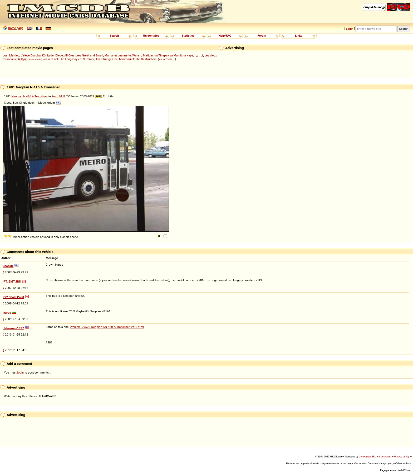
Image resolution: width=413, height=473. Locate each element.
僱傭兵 (21, 59)
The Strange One (107, 59)
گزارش (199, 55)
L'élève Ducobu (31, 55)
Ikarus (7, 312)
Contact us (385, 456)
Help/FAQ (225, 35)
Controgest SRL (367, 456)
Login (349, 29)
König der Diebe (52, 55)
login (20, 372)
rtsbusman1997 (13, 328)
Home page (15, 28)
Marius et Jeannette (118, 55)
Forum (262, 35)
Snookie (8, 266)
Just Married (11, 55)
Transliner (41, 96)
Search (114, 35)
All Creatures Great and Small (83, 55)
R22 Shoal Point (13, 297)
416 (28, 96)
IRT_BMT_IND (12, 281)
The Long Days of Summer (76, 59)
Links (298, 35)
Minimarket (126, 59)
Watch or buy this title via (30, 396)
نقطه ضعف (34, 59)
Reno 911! (58, 96)
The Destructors (146, 59)
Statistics (188, 35)
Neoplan (16, 96)
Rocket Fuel (50, 59)
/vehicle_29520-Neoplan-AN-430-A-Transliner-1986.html (107, 327)
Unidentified (151, 35)
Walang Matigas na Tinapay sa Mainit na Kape (162, 55)
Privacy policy (401, 456)
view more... (167, 59)
